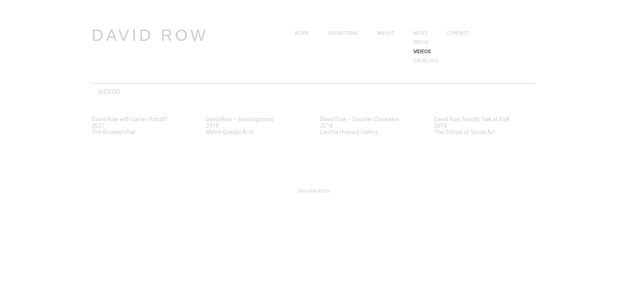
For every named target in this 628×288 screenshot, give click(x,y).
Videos (422, 51)
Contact (458, 33)
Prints (302, 61)
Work (301, 33)
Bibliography (394, 61)
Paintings (307, 42)
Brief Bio (388, 42)
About (385, 33)
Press (421, 42)
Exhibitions (343, 33)
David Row (150, 35)
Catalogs (426, 61)
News (420, 33)
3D (297, 70)
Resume (387, 51)
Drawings (307, 51)
